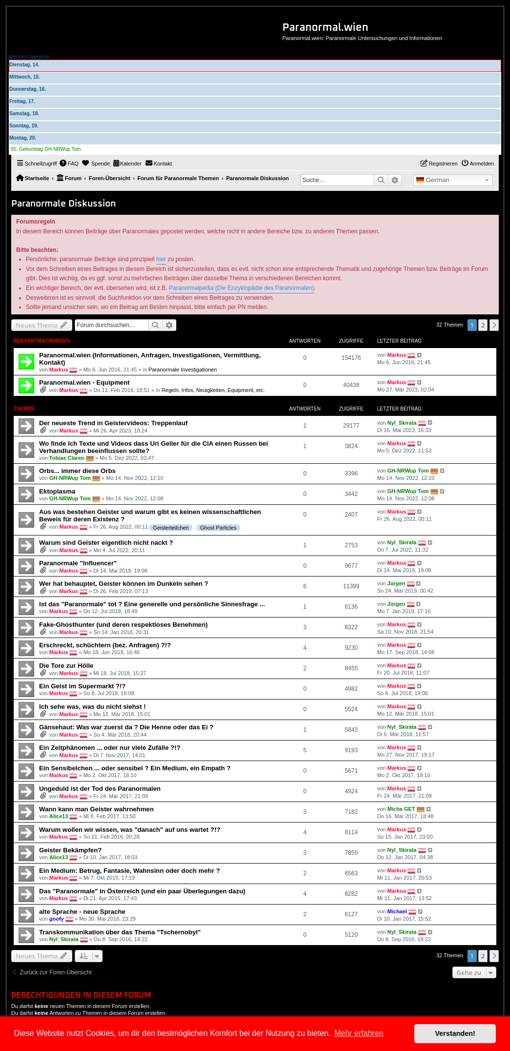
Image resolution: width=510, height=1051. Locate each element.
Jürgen (396, 583)
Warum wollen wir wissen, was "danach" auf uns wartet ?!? (129, 829)
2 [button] (483, 325)
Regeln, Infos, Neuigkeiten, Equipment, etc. (213, 390)
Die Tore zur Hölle (66, 665)
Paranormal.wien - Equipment (84, 382)
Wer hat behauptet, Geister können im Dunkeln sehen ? (123, 583)
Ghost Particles (218, 528)
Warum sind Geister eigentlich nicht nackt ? (106, 542)
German (432, 180)
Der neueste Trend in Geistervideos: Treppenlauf (113, 423)
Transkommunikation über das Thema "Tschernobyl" (120, 932)
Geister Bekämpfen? (70, 850)
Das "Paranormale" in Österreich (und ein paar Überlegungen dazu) (142, 891)
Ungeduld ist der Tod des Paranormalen (100, 788)
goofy (56, 919)
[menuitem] (69, 163)
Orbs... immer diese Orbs (77, 470)
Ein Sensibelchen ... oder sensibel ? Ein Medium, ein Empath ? (135, 768)
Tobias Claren (67, 458)
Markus (58, 369)
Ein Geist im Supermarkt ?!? (82, 686)
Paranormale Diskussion (63, 203)
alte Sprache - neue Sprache (82, 911)
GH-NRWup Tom (70, 478)
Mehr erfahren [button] (358, 1033)
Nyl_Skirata (402, 422)
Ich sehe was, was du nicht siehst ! (92, 706)
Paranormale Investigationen (183, 369)
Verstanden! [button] (455, 1033)
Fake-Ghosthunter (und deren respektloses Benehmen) (123, 624)
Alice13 (58, 816)
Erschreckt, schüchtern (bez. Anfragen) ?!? (105, 645)
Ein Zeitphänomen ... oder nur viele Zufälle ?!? (109, 747)
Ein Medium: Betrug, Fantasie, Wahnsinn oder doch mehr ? (129, 870)
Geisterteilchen (171, 528)
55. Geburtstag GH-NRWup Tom (46, 149)
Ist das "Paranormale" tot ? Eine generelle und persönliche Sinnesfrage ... (152, 604)
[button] (494, 325)
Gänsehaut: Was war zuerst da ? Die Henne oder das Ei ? (126, 727)
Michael (397, 911)
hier (161, 259)
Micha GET (401, 809)
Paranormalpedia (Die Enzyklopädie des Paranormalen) (241, 288)
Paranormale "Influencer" (78, 563)
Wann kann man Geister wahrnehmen (96, 809)
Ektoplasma (57, 491)
